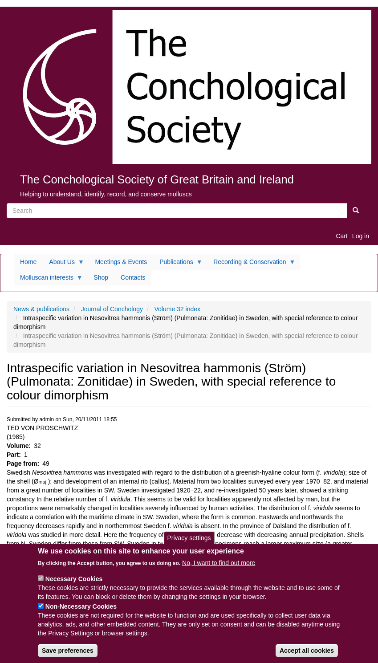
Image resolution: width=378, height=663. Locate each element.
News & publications (41, 309)
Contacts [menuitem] (133, 277)
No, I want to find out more (218, 570)
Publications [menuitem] (178, 264)
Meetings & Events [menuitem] (121, 261)
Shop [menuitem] (100, 277)
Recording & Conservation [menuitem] (251, 264)
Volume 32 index (177, 309)
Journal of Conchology (112, 309)
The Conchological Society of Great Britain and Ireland (157, 179)
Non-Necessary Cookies (81, 613)
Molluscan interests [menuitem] (48, 279)
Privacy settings (189, 545)
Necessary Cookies (73, 586)
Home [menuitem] (28, 261)
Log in (360, 236)
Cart (341, 236)
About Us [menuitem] (63, 264)
